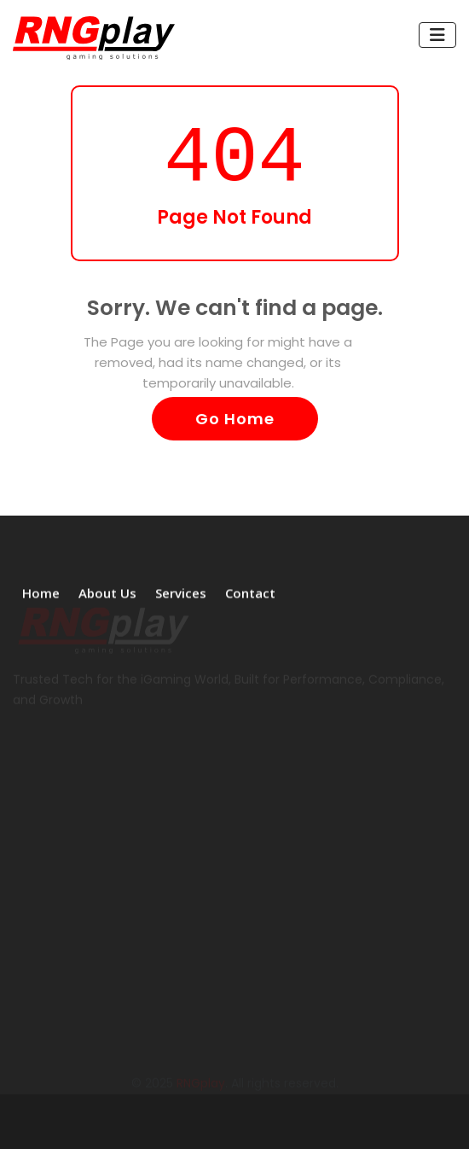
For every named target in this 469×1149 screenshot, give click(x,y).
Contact (250, 591)
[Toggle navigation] (437, 35)
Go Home (235, 418)
